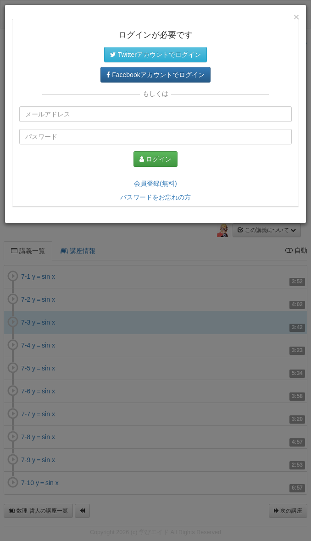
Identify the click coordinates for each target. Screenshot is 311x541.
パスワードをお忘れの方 (155, 197)
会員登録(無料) (155, 183)
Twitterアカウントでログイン (155, 54)
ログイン (155, 159)
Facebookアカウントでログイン (155, 74)
